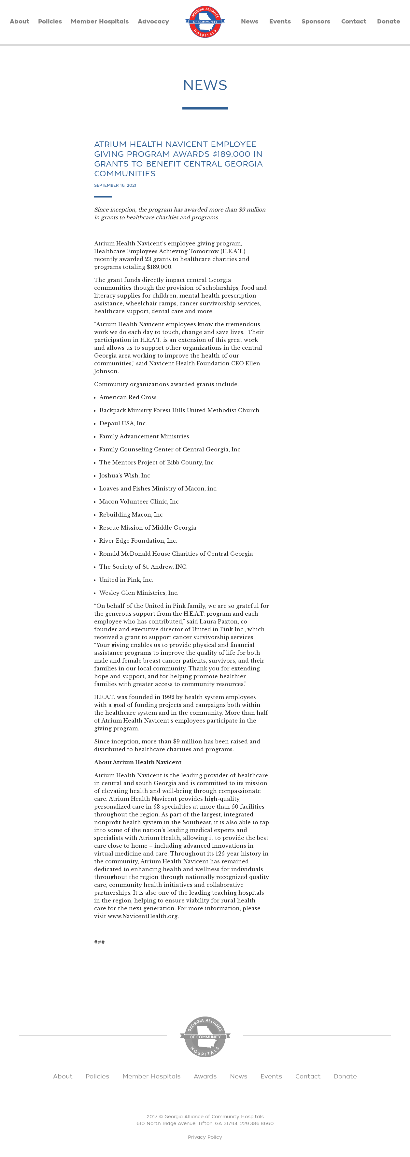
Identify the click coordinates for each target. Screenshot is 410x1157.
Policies (50, 22)
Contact (353, 22)
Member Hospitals (100, 22)
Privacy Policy (205, 1137)
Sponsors (316, 22)
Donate (388, 22)
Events (280, 22)
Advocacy (153, 22)
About (19, 22)
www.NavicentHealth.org (142, 916)
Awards (205, 1076)
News (249, 22)
